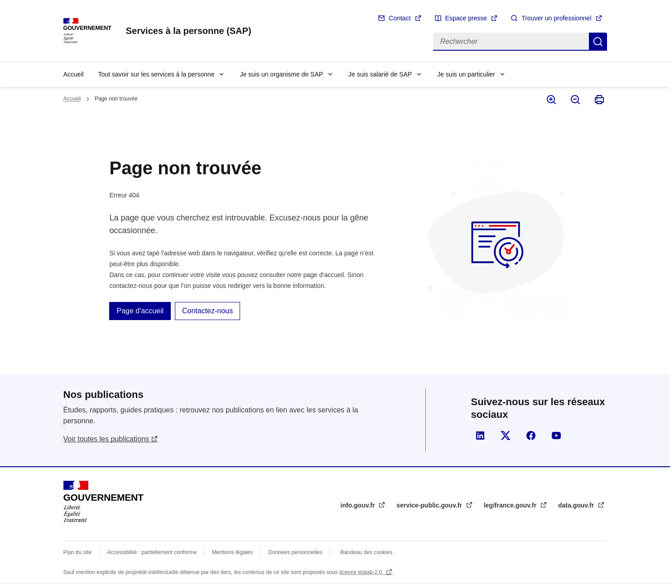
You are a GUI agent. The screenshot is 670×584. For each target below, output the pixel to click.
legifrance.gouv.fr (511, 505)
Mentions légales (232, 552)
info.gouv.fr (359, 505)
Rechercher (598, 42)
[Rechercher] (511, 42)
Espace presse (466, 18)
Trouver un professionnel (556, 18)
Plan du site (77, 552)
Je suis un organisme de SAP (281, 74)
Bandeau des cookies (366, 552)
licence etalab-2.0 (361, 572)
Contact (399, 18)
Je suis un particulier (466, 74)
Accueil (73, 74)
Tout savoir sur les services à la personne (156, 74)
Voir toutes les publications (106, 439)
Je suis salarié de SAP (380, 74)
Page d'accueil (140, 311)
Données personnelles (295, 552)
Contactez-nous (207, 311)
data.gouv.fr (577, 505)
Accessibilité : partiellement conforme (152, 552)
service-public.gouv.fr (429, 505)
